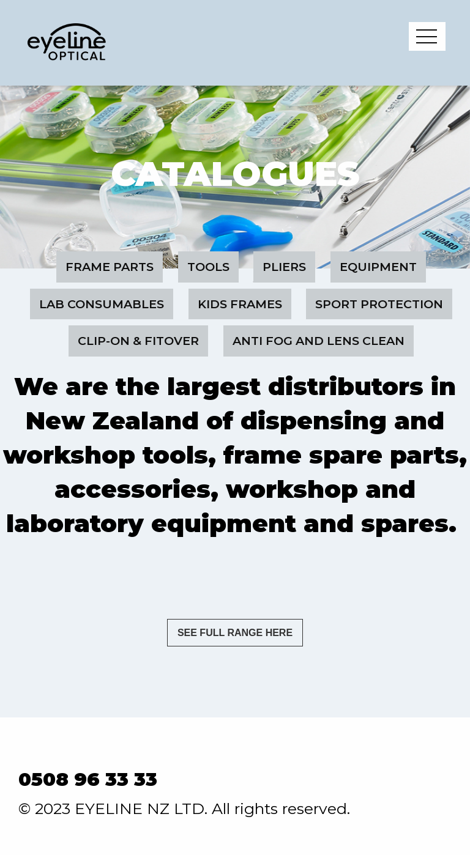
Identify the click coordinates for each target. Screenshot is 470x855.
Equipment (378, 266)
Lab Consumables (101, 304)
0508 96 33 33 (87, 779)
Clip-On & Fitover (138, 340)
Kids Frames (240, 304)
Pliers (284, 266)
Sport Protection (379, 304)
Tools (208, 266)
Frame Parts (109, 266)
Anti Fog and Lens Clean (319, 340)
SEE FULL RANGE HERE (235, 632)
